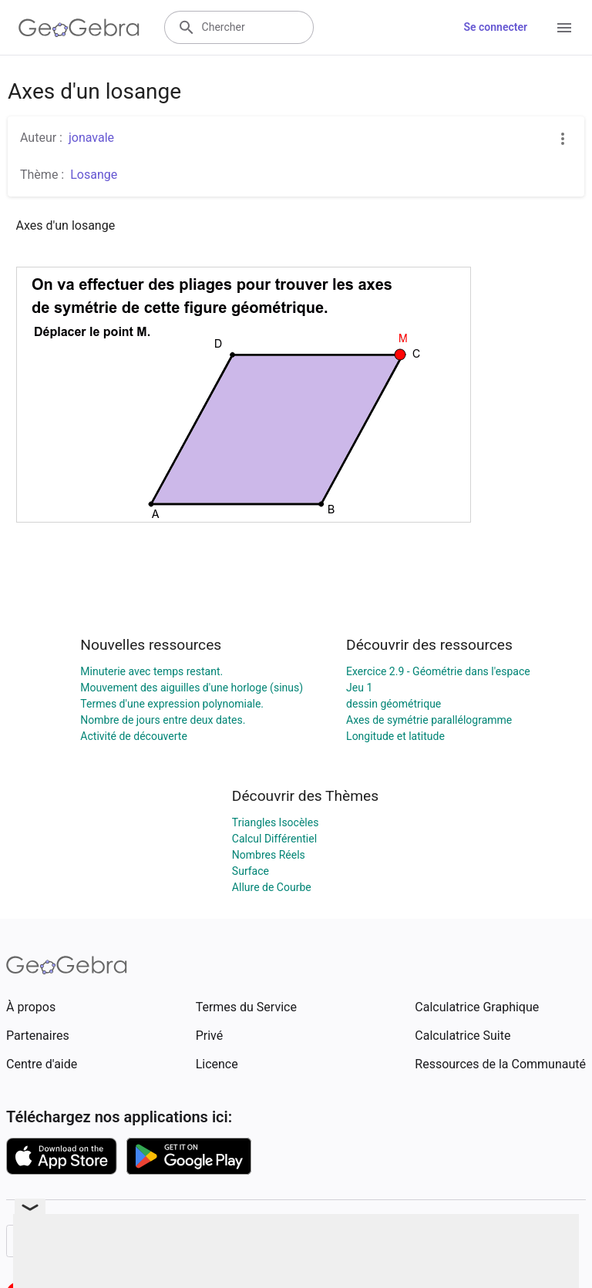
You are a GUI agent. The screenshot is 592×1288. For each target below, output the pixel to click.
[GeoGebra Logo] (79, 27)
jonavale (91, 137)
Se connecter (495, 27)
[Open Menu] (564, 27)
